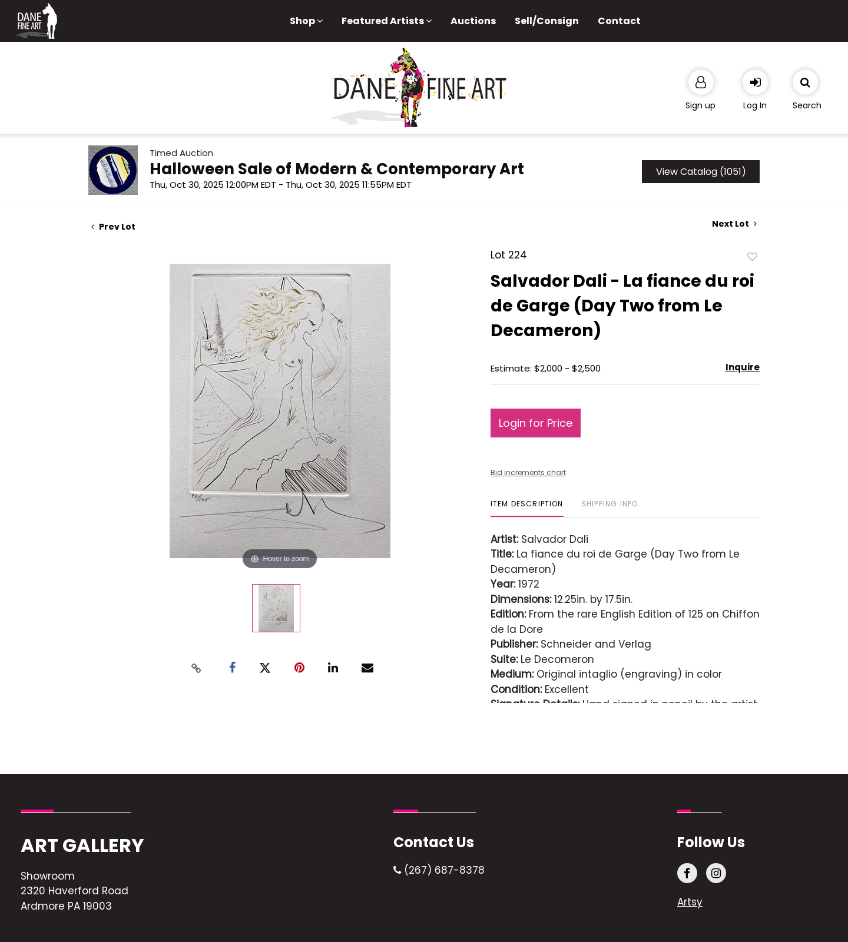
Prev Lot (113, 227)
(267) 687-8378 (439, 870)
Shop (306, 21)
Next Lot (734, 224)
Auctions (473, 21)
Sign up (700, 105)
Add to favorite (753, 256)
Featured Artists (387, 21)
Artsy (690, 902)
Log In (755, 105)
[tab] (527, 508)
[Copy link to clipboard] (197, 668)
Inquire (743, 367)
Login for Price (535, 423)
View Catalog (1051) (701, 171)
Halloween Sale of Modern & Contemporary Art (337, 169)
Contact (619, 21)
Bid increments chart (528, 472)
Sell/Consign (547, 21)
